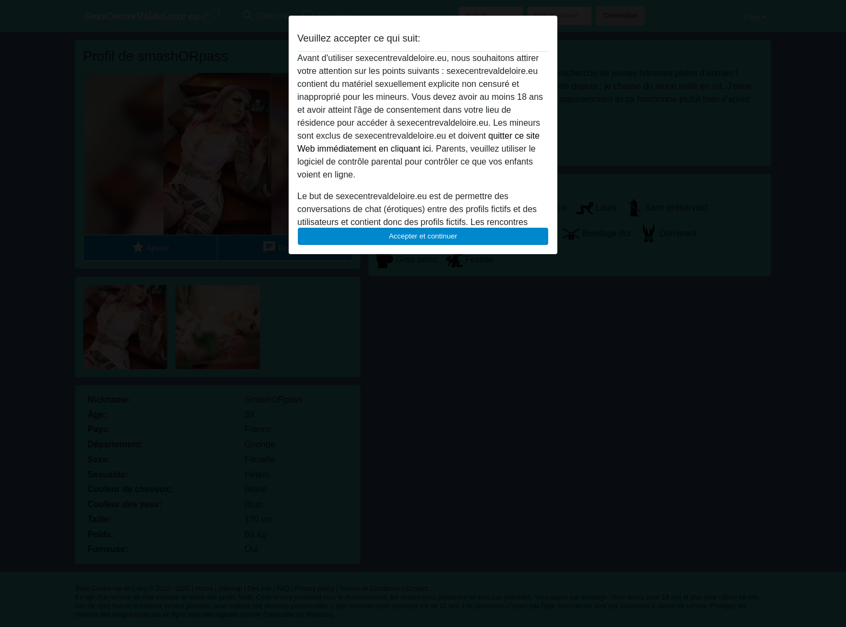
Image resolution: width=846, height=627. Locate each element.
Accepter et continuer (423, 236)
